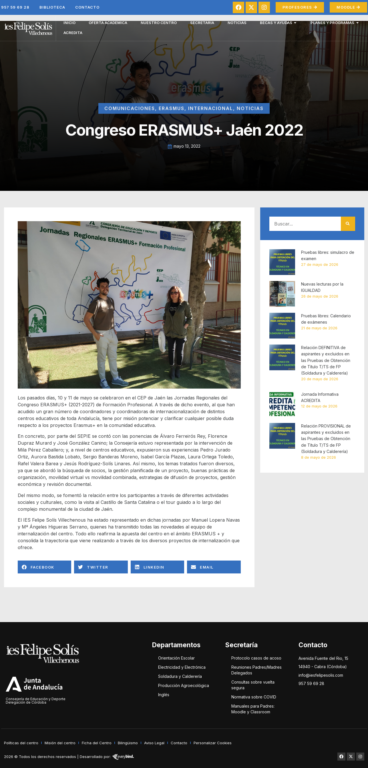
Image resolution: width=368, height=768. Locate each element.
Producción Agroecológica (183, 685)
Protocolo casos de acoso (256, 658)
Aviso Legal (154, 743)
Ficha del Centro (97, 743)
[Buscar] (348, 224)
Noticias (250, 115)
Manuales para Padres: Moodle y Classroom (252, 709)
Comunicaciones (129, 115)
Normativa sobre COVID (253, 696)
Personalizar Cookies (213, 743)
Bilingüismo (128, 743)
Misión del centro (60, 743)
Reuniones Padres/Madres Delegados (256, 670)
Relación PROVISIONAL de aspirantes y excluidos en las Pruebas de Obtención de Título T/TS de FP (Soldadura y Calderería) (326, 438)
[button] (44, 567)
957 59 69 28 (15, 7)
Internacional (210, 115)
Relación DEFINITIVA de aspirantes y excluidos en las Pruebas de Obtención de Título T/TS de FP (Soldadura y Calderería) (325, 360)
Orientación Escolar (176, 658)
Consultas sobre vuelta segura (252, 685)
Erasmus (171, 115)
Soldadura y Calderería (180, 676)
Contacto (87, 7)
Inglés (163, 694)
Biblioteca (52, 7)
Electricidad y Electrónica (182, 667)
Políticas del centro (21, 743)
